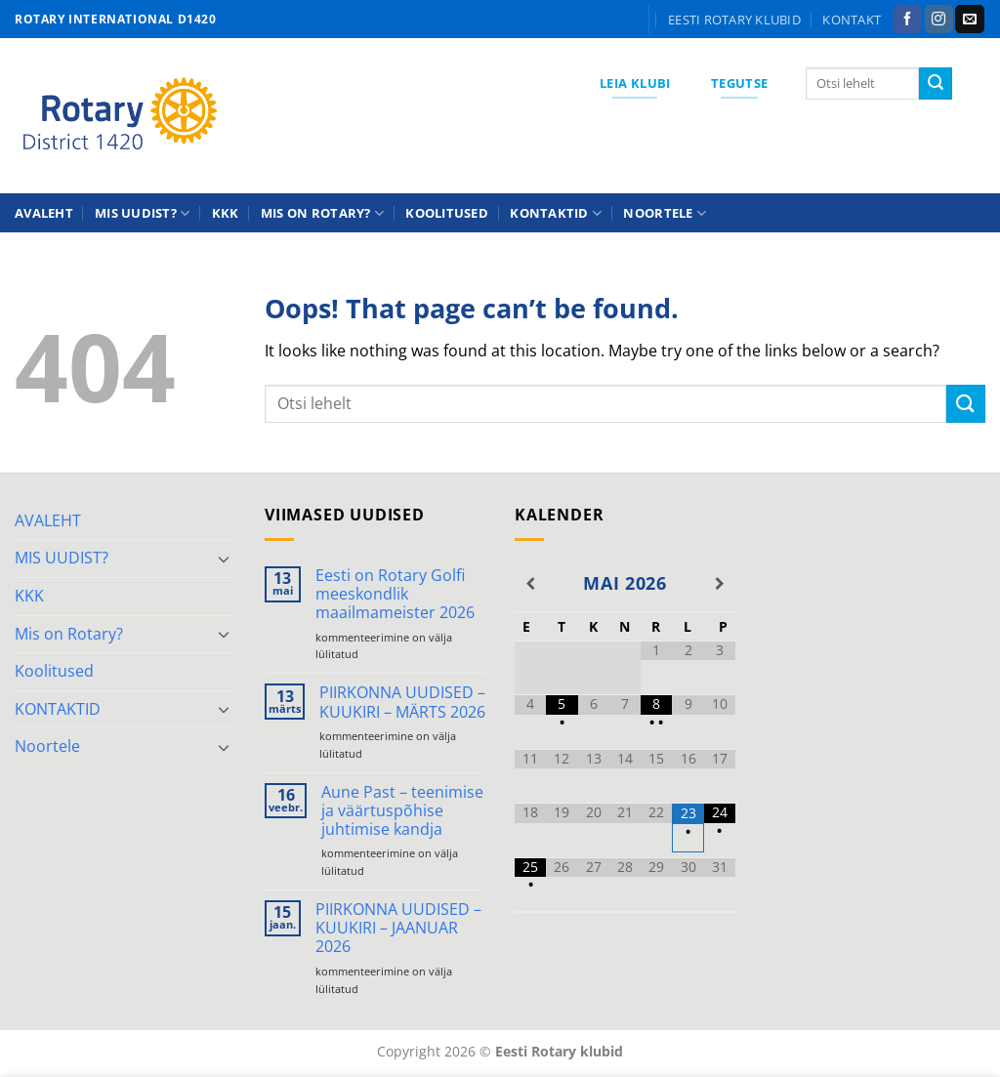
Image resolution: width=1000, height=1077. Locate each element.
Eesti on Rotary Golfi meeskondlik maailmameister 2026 (395, 594)
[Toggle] (223, 558)
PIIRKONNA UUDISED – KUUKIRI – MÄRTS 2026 (402, 702)
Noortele (664, 213)
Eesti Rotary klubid (734, 19)
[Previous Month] (530, 583)
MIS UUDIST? (142, 213)
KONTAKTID (556, 213)
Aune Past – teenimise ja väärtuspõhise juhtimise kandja (402, 811)
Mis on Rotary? (322, 213)
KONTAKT (851, 19)
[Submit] (935, 84)
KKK (225, 213)
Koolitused (446, 213)
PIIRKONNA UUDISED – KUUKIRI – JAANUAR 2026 (398, 928)
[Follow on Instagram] (939, 19)
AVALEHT (44, 213)
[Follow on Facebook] (908, 19)
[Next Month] (719, 583)
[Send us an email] (969, 19)
